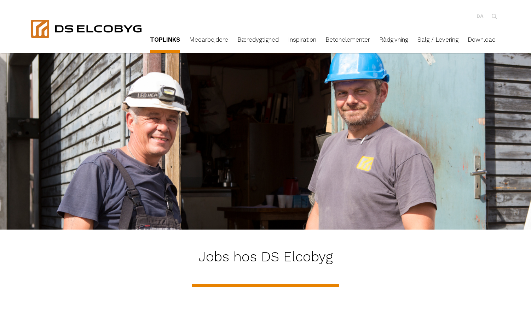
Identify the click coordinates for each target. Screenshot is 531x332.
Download (482, 39)
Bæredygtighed (258, 39)
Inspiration (302, 39)
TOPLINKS (165, 39)
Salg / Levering (437, 39)
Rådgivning (393, 39)
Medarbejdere (208, 39)
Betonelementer (347, 39)
